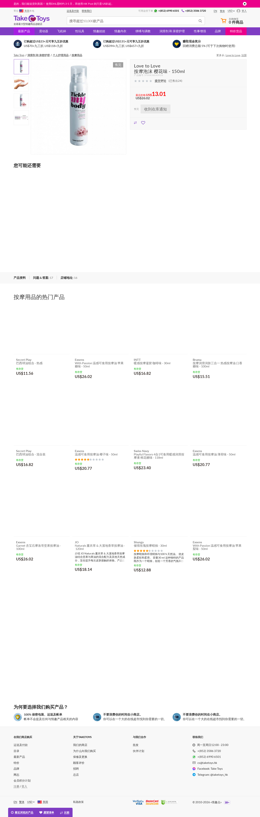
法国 (244, 55)
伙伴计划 (138, 751)
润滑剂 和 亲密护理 (172, 31)
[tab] (19, 278)
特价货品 (236, 31)
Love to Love (233, 55)
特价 (16, 762)
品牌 (218, 31)
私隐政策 (78, 801)
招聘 (76, 768)
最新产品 (24, 31)
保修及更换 (80, 756)
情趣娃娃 (99, 31)
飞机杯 (61, 31)
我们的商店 (80, 744)
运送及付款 (21, 744)
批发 (136, 744)
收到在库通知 (155, 109)
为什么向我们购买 (84, 751)
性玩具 (79, 31)
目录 (16, 751)
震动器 (43, 31)
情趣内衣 (120, 31)
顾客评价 (78, 762)
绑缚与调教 (143, 31)
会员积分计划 (22, 780)
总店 (76, 774)
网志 (16, 774)
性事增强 (200, 31)
